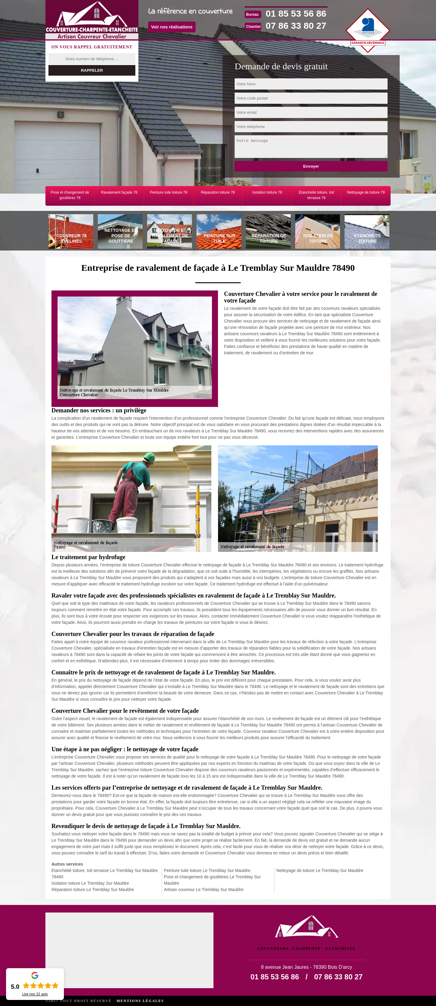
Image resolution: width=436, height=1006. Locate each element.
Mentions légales (140, 1001)
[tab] (70, 232)
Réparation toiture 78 (218, 192)
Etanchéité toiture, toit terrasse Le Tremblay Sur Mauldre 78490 (104, 873)
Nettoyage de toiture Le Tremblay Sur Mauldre (319, 870)
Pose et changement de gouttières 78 (70, 195)
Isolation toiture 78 (267, 192)
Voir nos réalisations (172, 27)
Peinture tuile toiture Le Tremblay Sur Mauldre (207, 870)
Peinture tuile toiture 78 (168, 192)
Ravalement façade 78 (119, 192)
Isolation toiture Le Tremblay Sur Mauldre (90, 883)
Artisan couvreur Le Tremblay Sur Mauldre (203, 889)
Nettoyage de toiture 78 (366, 192)
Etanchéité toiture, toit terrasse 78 (316, 195)
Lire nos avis (35, 994)
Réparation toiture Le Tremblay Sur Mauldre (92, 889)
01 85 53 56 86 (296, 13)
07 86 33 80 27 (296, 26)
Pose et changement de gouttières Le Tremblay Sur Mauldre (212, 880)
